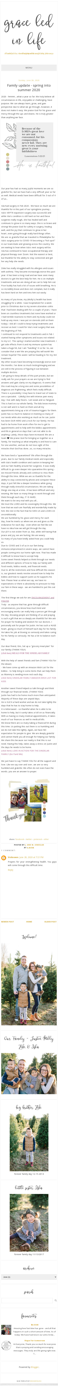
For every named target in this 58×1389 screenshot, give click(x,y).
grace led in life (29, 32)
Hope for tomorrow (35, 1340)
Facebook (20, 839)
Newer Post (7, 922)
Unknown (13, 857)
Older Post (50, 922)
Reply (10, 870)
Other (46, 839)
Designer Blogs (35, 1381)
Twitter (29, 839)
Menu (29, 67)
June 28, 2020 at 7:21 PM (31, 857)
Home (29, 922)
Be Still (34, 1324)
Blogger (35, 1367)
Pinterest (38, 839)
